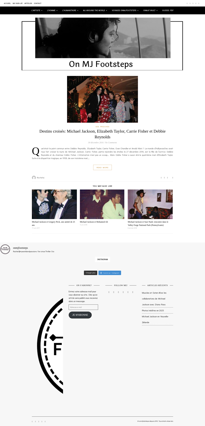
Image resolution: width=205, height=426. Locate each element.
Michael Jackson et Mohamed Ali (94, 222)
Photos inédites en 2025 (153, 310)
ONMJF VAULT (149, 10)
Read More (102, 167)
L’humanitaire (69, 10)
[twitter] (193, 3)
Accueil (7, 3)
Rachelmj (40, 177)
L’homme (51, 10)
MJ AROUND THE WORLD (94, 10)
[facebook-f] (190, 3)
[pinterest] (196, 3)
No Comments (111, 142)
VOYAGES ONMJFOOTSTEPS (124, 10)
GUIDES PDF (167, 10)
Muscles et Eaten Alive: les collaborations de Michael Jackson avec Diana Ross (154, 298)
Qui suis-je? (18, 3)
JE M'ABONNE (80, 315)
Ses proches (102, 126)
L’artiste (36, 10)
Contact (38, 3)
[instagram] (187, 3)
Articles (28, 3)
